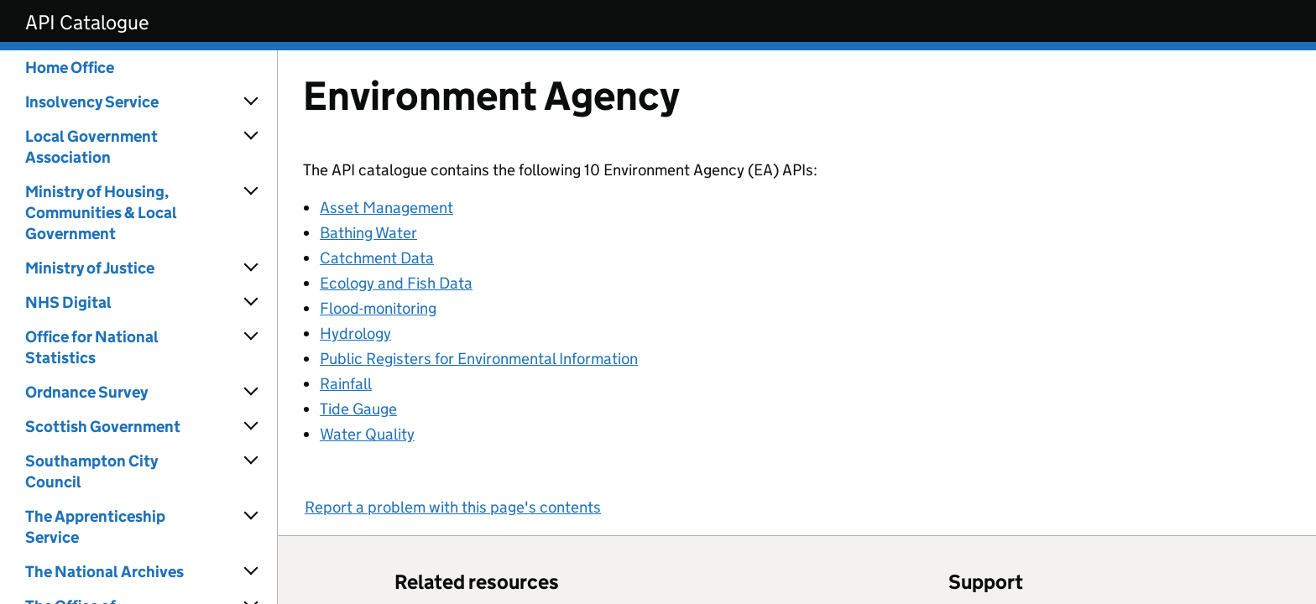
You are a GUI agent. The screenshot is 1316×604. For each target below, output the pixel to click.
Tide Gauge (358, 409)
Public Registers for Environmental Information (479, 358)
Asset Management (386, 207)
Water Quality (367, 434)
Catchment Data (377, 258)
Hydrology (355, 333)
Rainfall (346, 383)
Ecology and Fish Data (396, 283)
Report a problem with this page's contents (453, 507)
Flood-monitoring (378, 308)
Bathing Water (368, 232)
